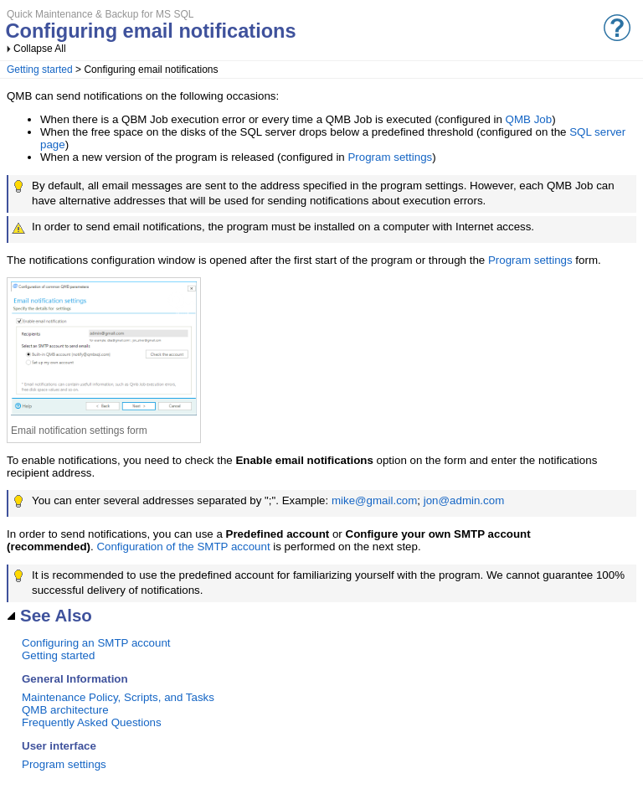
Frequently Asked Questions (92, 722)
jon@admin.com (464, 500)
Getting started (40, 69)
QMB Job (529, 119)
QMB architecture (65, 710)
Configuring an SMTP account (96, 643)
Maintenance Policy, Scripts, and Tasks (118, 697)
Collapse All (39, 48)
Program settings (389, 157)
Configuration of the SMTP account (183, 546)
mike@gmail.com (374, 500)
